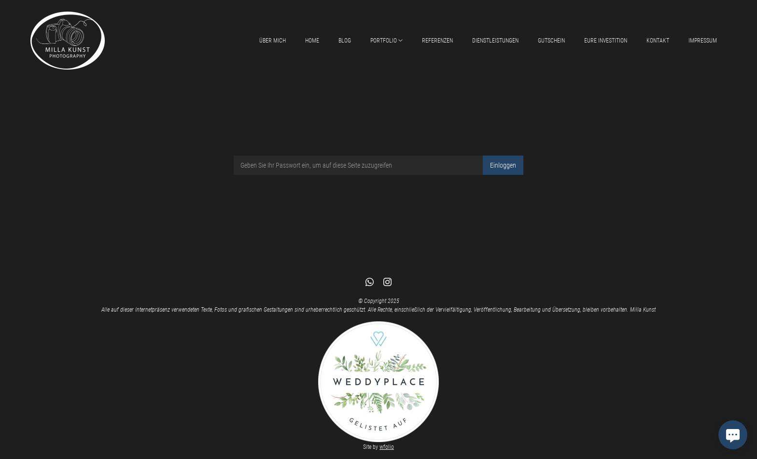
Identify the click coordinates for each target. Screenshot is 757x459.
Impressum (702, 40)
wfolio (386, 447)
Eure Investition (605, 40)
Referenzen (437, 40)
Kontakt (657, 40)
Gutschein (551, 40)
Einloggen (503, 165)
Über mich (272, 40)
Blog (344, 40)
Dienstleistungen (495, 40)
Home (312, 40)
